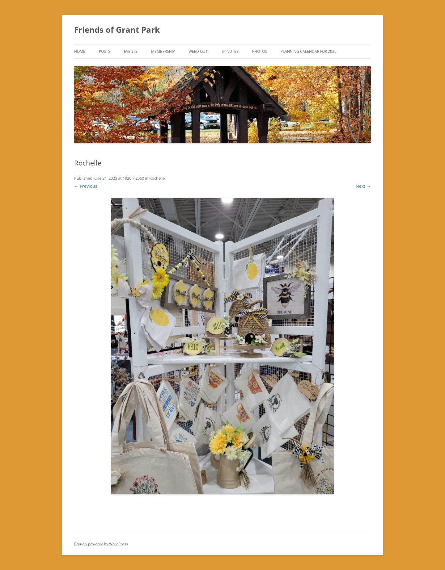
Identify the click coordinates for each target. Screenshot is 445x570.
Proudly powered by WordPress (101, 544)
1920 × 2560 (133, 178)
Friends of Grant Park (117, 29)
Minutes (230, 51)
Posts (104, 51)
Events (131, 51)
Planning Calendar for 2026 (309, 51)
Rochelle (157, 178)
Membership (163, 51)
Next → (363, 186)
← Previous (85, 186)
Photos (259, 51)
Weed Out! (199, 51)
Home (79, 51)
